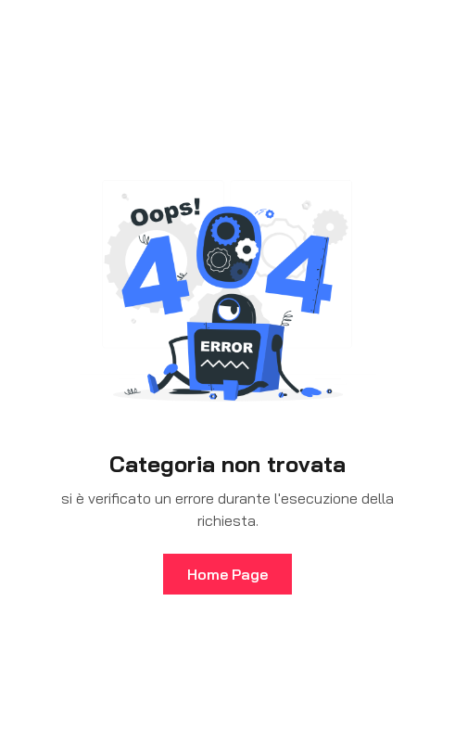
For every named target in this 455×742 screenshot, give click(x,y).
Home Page (227, 574)
